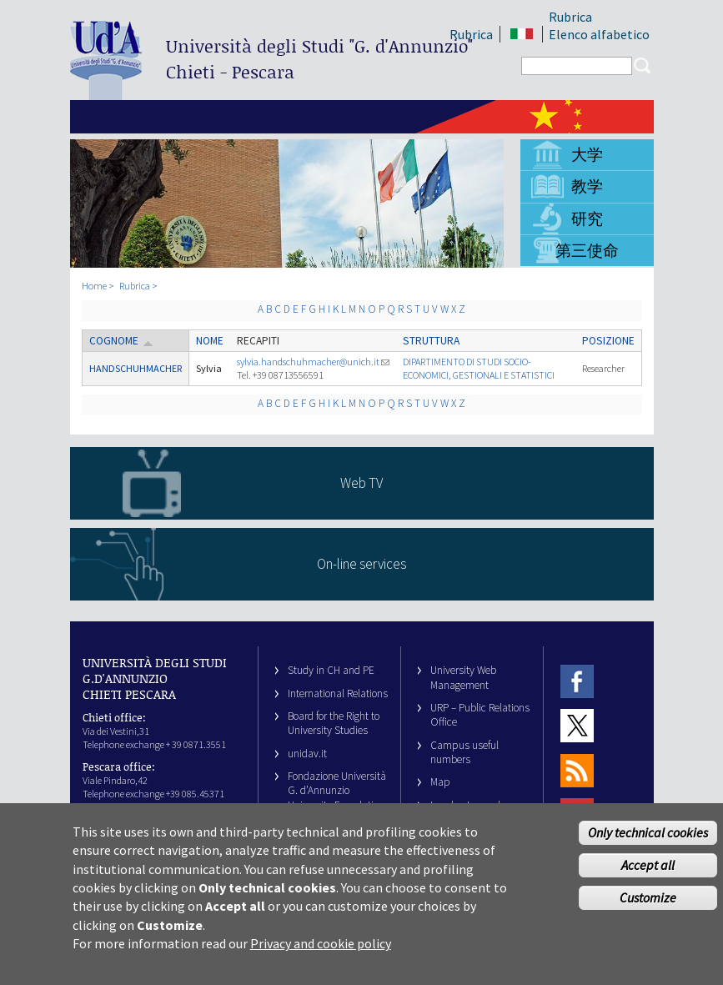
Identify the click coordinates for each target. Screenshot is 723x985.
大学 (587, 154)
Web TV (361, 483)
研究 (587, 219)
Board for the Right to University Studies (333, 723)
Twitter (577, 726)
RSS (577, 770)
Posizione (608, 341)
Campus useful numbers (464, 752)
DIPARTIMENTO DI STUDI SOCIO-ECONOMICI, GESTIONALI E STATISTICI (479, 368)
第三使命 (587, 250)
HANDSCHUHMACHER (135, 368)
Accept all (648, 877)
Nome (209, 341)
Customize (648, 909)
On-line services (361, 564)
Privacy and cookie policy (320, 955)
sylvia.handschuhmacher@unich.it (313, 361)
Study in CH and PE (331, 670)
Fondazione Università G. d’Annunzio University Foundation (337, 790)
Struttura (431, 341)
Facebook (577, 681)
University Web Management (463, 677)
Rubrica (570, 16)
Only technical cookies (648, 845)
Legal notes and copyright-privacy (469, 812)
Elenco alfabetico (599, 34)
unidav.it (307, 753)
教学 (587, 186)
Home (94, 285)
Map (440, 782)
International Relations (338, 693)
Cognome (121, 341)
